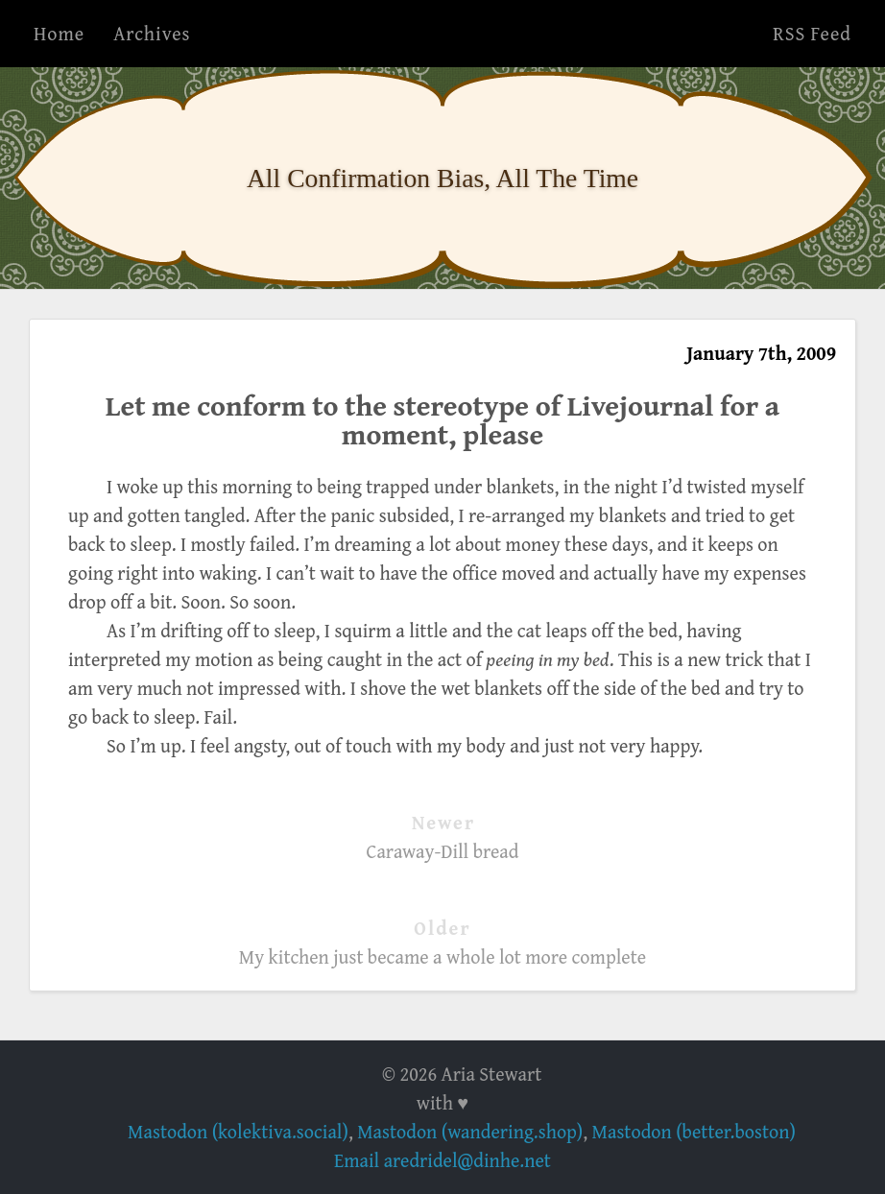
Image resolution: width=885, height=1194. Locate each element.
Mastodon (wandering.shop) (470, 1131)
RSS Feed (812, 33)
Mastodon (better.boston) (694, 1131)
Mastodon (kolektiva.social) (238, 1131)
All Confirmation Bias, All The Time (442, 178)
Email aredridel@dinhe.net (442, 1160)
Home (59, 33)
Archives (151, 33)
